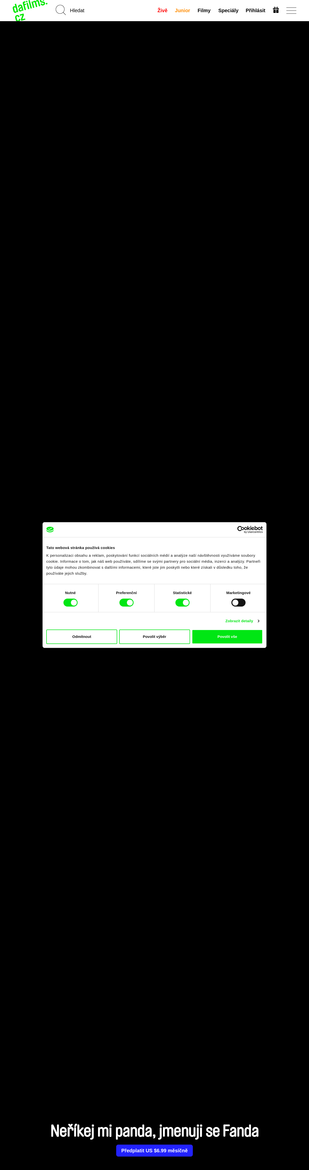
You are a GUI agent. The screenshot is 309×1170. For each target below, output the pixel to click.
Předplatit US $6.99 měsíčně (154, 1150)
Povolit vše (227, 636)
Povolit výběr (154, 636)
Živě (162, 10)
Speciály (228, 10)
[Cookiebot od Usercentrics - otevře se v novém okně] (241, 529)
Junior (182, 10)
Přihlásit (255, 10)
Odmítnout (81, 636)
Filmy (204, 10)
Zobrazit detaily (239, 621)
